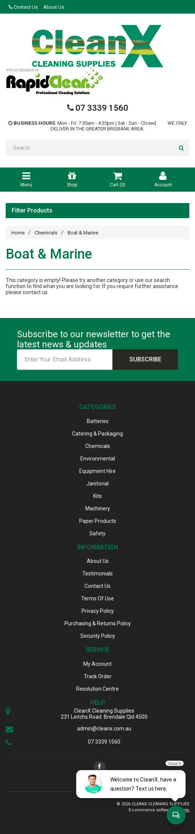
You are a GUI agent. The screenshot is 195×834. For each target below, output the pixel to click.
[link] (99, 766)
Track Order (98, 676)
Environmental (97, 459)
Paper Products (97, 521)
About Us (53, 7)
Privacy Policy (97, 611)
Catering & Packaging (97, 434)
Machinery (97, 508)
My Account (97, 664)
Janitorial (97, 484)
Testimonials (97, 573)
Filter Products (32, 210)
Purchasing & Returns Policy (97, 623)
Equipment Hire (97, 471)
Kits (97, 496)
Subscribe (145, 359)
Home (18, 233)
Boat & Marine (83, 233)
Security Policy (97, 636)
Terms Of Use (97, 598)
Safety (97, 533)
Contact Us (23, 7)
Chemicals (46, 233)
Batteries (98, 421)
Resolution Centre (97, 689)
